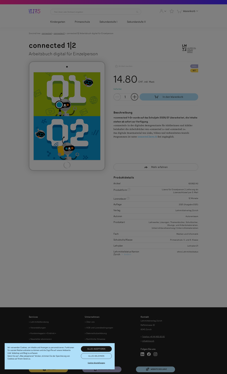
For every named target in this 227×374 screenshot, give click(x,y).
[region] (60, 356)
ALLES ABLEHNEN (96, 356)
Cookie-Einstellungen (96, 363)
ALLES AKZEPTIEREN (96, 349)
